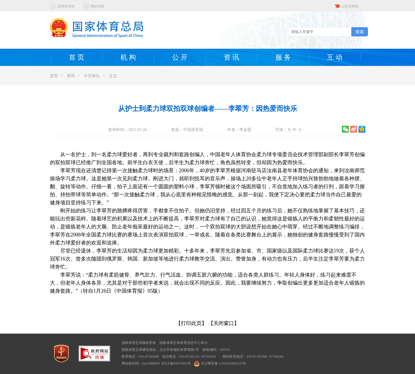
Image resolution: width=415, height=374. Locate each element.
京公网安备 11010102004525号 (220, 363)
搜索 (359, 31)
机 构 (128, 57)
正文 (113, 76)
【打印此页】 (191, 323)
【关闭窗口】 (223, 323)
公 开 (180, 57)
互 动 (334, 57)
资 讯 (231, 57)
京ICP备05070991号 (176, 363)
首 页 (76, 57)
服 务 (283, 57)
